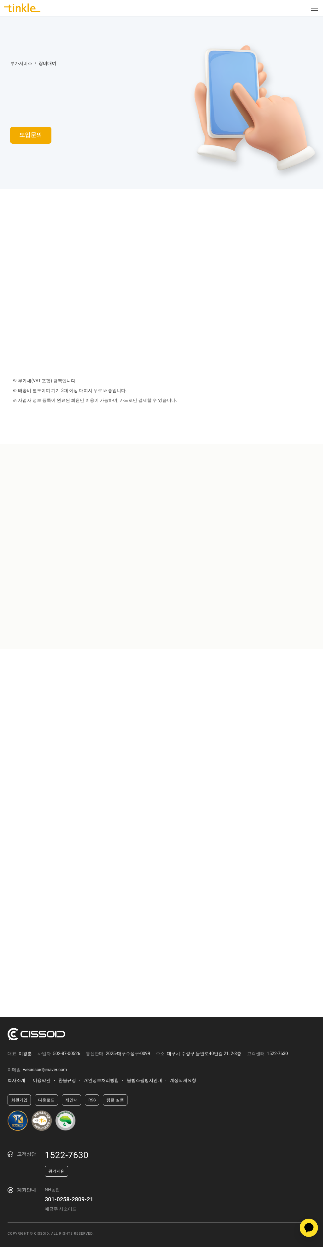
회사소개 (16, 1080)
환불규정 (67, 1080)
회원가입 (19, 1100)
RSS (92, 1100)
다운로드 (46, 1100)
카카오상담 (309, 1228)
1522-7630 (67, 1155)
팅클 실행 (115, 1100)
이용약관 (41, 1080)
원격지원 (56, 1171)
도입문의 (32, 135)
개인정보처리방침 (101, 1080)
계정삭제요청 (183, 1080)
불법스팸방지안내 (144, 1080)
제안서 (71, 1100)
